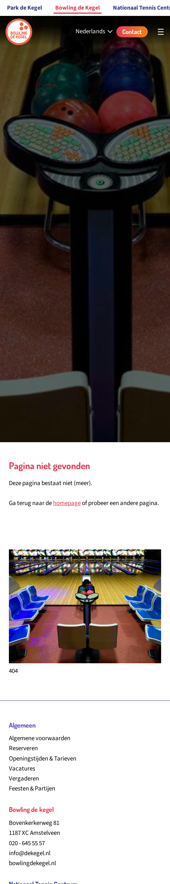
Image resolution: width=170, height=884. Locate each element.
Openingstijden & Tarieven (42, 758)
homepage (67, 503)
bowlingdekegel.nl (32, 863)
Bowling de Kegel (77, 8)
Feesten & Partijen (32, 788)
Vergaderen (24, 778)
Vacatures (22, 768)
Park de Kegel (24, 8)
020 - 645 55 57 (27, 843)
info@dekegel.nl (29, 853)
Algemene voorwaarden (39, 738)
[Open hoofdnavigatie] (160, 32)
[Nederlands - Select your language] (94, 31)
